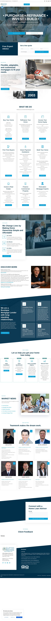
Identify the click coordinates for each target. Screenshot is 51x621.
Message (30, 518)
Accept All (19, 617)
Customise (6, 617)
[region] (13, 614)
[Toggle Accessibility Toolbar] (2, 7)
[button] (22, 404)
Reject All (13, 617)
